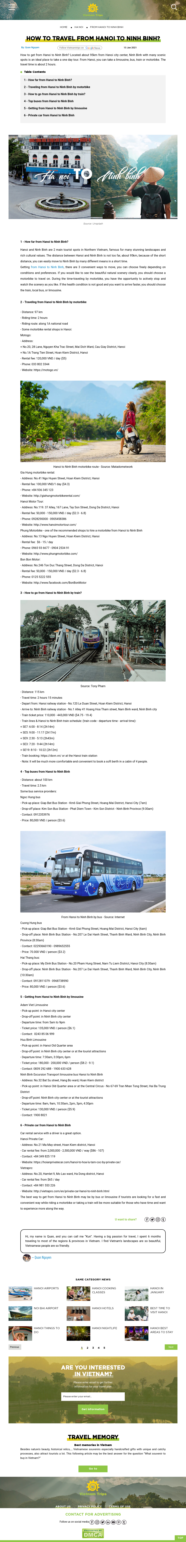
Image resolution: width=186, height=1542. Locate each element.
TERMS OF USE (120, 1506)
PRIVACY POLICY (90, 1506)
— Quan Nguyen (37, 1257)
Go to (93, 1468)
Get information (93, 1409)
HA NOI (78, 27)
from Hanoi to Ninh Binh (47, 267)
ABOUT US (63, 1506)
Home (63, 27)
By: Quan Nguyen (30, 47)
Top (180, 1538)
